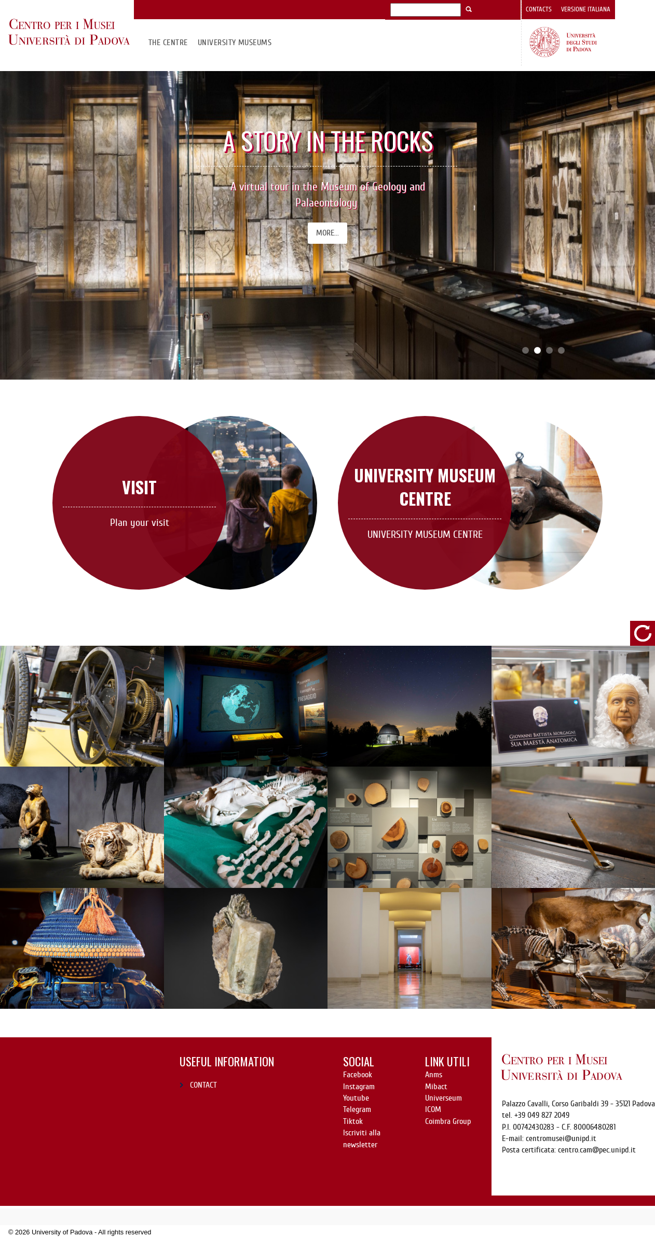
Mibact (436, 1086)
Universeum (443, 1098)
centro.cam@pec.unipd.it (597, 1150)
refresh (642, 633)
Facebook (357, 1074)
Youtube (356, 1098)
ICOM (433, 1109)
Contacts (539, 9)
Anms (433, 1074)
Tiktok (353, 1121)
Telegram (357, 1109)
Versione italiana (585, 9)
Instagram (359, 1086)
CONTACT (203, 1085)
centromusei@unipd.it (561, 1138)
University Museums (235, 42)
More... (327, 233)
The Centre (168, 42)
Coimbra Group (448, 1121)
